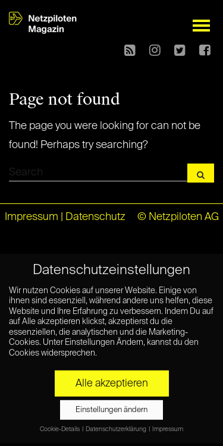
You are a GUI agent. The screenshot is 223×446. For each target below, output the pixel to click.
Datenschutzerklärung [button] (116, 426)
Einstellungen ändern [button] (111, 407)
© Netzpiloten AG (178, 217)
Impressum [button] (167, 426)
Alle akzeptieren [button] (112, 380)
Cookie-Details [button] (60, 426)
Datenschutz (95, 217)
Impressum (31, 217)
